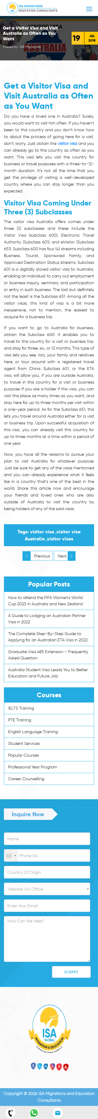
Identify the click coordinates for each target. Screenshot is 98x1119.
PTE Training (19, 719)
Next (67, 555)
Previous (36, 555)
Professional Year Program (32, 766)
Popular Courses (23, 755)
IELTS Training (21, 708)
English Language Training (33, 731)
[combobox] (11, 855)
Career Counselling (26, 778)
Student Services (24, 743)
